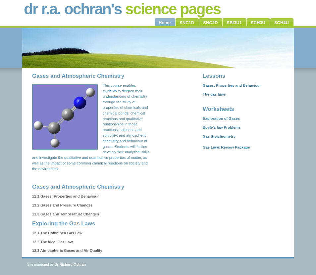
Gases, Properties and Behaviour (232, 85)
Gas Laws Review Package (226, 147)
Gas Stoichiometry (219, 136)
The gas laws (214, 94)
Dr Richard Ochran (70, 264)
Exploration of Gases (221, 118)
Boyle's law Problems (222, 127)
